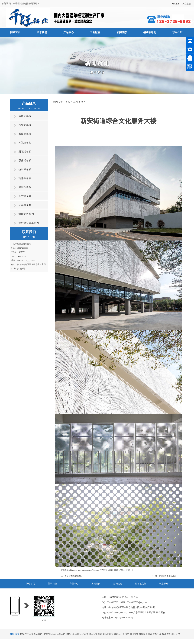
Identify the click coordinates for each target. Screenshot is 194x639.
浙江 (91, 634)
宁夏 (159, 634)
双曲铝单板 (25, 160)
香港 (168, 634)
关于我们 (42, 32)
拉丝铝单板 (25, 169)
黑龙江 (117, 634)
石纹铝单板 (25, 133)
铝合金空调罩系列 (29, 222)
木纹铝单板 (25, 125)
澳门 (173, 634)
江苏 (54, 634)
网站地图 (175, 4)
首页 (67, 101)
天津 (26, 634)
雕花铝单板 (25, 151)
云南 (63, 634)
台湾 (178, 634)
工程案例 (95, 32)
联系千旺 (177, 32)
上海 (31, 634)
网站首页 (15, 32)
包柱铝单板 (25, 187)
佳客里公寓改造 (75, 576)
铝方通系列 (25, 196)
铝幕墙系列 (25, 205)
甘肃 (150, 634)
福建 (100, 634)
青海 (155, 634)
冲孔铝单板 (25, 142)
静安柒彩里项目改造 (167, 576)
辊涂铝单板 (25, 178)
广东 (72, 634)
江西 (59, 634)
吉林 (86, 634)
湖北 (68, 634)
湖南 (40, 634)
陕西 (145, 634)
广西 (122, 634)
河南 (45, 634)
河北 (49, 634)
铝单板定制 (149, 32)
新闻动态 (122, 32)
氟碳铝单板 (25, 116)
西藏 (141, 634)
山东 (105, 634)
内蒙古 (110, 634)
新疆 (164, 634)
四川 (132, 634)
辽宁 (82, 634)
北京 (22, 634)
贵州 (136, 634)
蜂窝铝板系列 (26, 214)
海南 (127, 634)
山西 (77, 634)
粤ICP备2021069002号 (124, 618)
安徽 (95, 634)
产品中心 (68, 32)
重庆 (36, 634)
